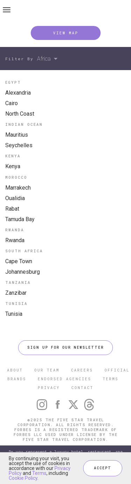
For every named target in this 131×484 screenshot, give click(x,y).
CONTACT (82, 387)
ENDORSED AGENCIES (64, 378)
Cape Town (18, 261)
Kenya (12, 166)
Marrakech (18, 187)
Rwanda (14, 240)
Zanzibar (16, 292)
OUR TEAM (46, 370)
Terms (39, 473)
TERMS (110, 378)
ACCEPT (102, 468)
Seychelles (18, 145)
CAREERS (82, 370)
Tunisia (13, 314)
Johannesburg (22, 271)
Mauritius (16, 134)
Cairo (11, 103)
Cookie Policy (23, 478)
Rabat (12, 208)
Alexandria (18, 92)
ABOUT (15, 370)
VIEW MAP (65, 32)
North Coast (19, 113)
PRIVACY (49, 387)
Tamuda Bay (20, 219)
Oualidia (15, 198)
